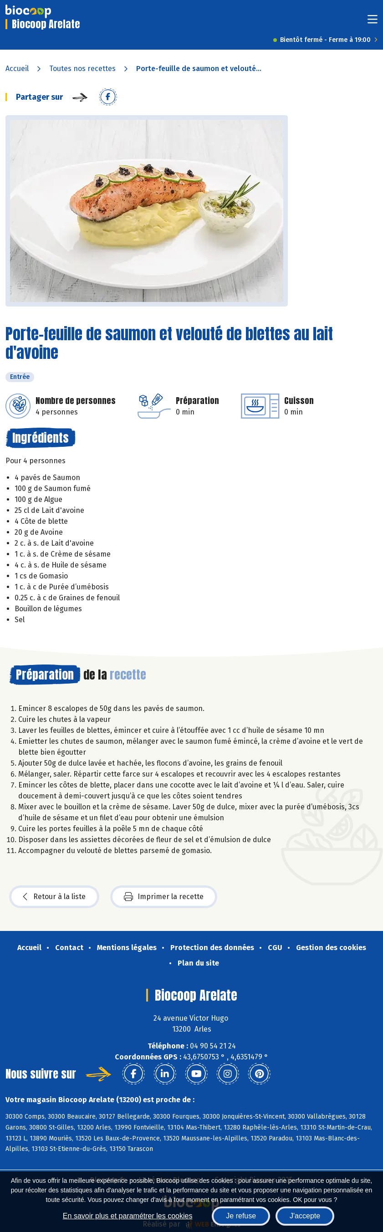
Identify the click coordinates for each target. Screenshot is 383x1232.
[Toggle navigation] (373, 22)
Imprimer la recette (164, 896)
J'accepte (305, 1216)
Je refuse (241, 1216)
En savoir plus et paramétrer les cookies (128, 1216)
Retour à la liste (54, 896)
